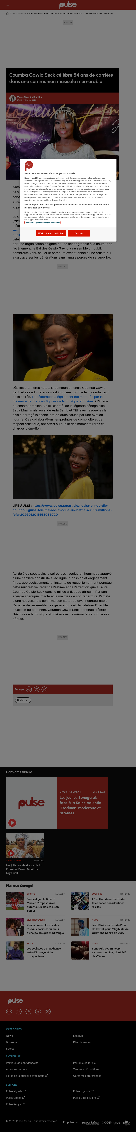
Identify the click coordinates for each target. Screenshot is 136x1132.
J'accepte (79, 233)
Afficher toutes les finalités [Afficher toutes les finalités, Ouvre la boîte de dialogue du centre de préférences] (51, 233)
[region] (68, 200)
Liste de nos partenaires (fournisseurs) (42, 222)
